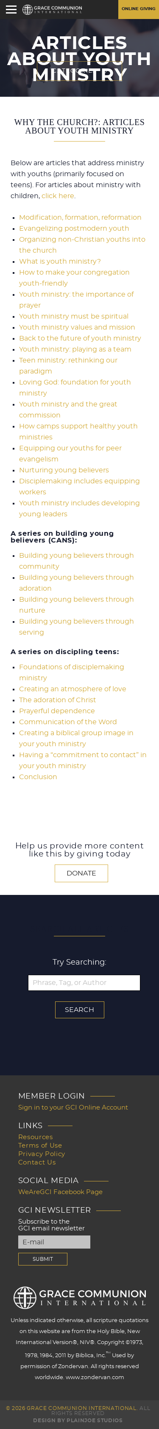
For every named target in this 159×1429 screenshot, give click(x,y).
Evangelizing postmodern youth (74, 228)
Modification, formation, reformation (80, 217)
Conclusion (38, 777)
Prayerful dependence (57, 711)
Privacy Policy (41, 1154)
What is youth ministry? (60, 261)
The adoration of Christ (57, 700)
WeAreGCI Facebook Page (60, 1192)
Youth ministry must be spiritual (73, 316)
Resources (35, 1137)
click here (58, 196)
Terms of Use (40, 1146)
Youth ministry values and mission (77, 327)
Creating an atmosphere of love (72, 689)
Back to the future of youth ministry (80, 338)
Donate (81, 873)
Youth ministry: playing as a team (75, 349)
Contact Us (37, 1162)
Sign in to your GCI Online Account (73, 1107)
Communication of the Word (68, 722)
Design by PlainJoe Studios (78, 1420)
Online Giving (139, 9)
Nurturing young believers (64, 470)
